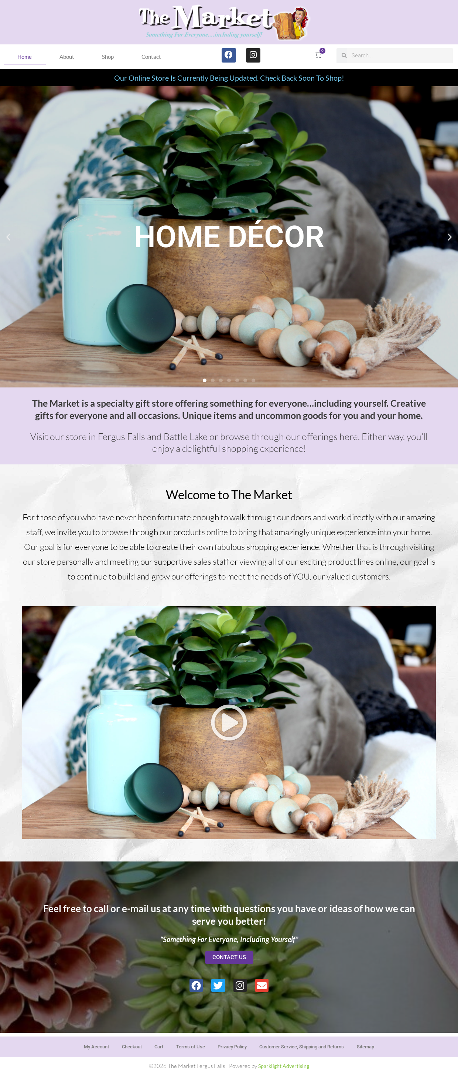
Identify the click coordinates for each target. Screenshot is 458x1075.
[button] (8, 236)
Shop (108, 56)
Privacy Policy (232, 1045)
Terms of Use (185, 1045)
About (66, 56)
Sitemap (382, 1045)
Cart (150, 1045)
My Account (80, 1045)
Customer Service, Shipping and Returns (310, 1045)
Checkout (120, 1045)
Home (24, 56)
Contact (151, 56)
